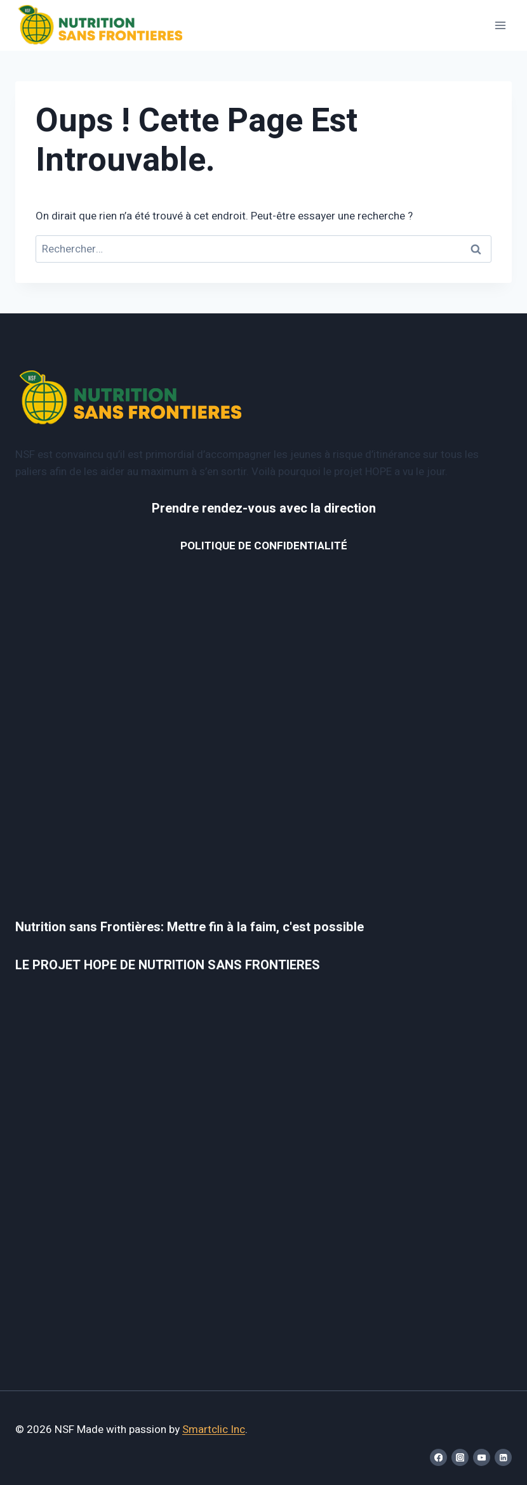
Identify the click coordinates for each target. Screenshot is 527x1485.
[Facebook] (438, 1457)
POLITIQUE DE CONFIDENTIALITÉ (263, 546)
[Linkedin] (503, 1457)
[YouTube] (481, 1457)
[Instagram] (460, 1457)
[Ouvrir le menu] (500, 25)
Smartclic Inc (213, 1429)
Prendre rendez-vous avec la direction (264, 508)
